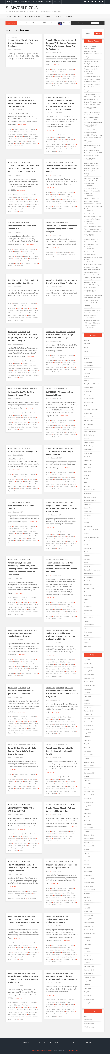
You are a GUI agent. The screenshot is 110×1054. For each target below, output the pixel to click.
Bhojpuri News (88, 391)
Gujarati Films (88, 468)
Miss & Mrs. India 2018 (91, 530)
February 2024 (88, 755)
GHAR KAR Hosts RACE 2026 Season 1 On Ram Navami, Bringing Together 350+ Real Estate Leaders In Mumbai (93, 204)
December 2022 (89, 791)
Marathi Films (88, 526)
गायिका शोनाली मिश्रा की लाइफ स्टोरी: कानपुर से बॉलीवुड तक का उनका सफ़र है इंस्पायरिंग (92, 323)
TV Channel (40, 1)
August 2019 (88, 937)
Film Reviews (88, 457)
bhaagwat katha (50, 249)
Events (86, 428)
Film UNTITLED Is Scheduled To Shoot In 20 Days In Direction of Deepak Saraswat (22, 857)
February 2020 (88, 915)
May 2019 (87, 948)
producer (66, 83)
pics (61, 83)
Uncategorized (12, 37)
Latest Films (88, 508)
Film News (55, 71)
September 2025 (89, 685)
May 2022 (87, 817)
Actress (53, 68)
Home (8, 1)
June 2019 (87, 944)
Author (86, 376)
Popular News (88, 581)
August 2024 (88, 733)
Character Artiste (63, 820)
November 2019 (89, 926)
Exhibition (87, 438)
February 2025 (88, 711)
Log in (86, 1016)
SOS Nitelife (88, 606)
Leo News (87, 519)
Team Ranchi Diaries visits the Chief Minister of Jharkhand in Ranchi (59, 741)
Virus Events (88, 639)
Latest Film (87, 504)
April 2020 (87, 908)
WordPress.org (89, 1027)
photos (56, 83)
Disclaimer (57, 1)
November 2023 (89, 765)
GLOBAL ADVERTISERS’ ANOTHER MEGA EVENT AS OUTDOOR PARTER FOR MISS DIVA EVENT (23, 167)
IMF (85, 482)
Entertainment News (27, 1)
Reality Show (88, 584)
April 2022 (87, 820)
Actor (86, 347)
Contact (48, 1)
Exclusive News (61, 327)
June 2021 (87, 857)
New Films (87, 559)
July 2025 (87, 693)
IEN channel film (22, 884)
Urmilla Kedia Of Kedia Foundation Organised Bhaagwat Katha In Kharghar (61, 226)
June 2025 (87, 696)
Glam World (87, 464)
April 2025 (87, 703)
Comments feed (89, 1023)
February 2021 (88, 871)
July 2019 (87, 941)
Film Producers (88, 453)
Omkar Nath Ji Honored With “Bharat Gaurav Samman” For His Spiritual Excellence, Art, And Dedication (93, 230)
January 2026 (88, 671)
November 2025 (89, 678)
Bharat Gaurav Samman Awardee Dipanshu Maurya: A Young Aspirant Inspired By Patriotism (92, 217)
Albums (86, 358)
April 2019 (87, 952)
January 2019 (88, 962)
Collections (87, 406)
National (86, 544)
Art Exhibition (88, 365)
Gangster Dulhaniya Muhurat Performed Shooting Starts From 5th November (61, 502)
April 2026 (87, 660)
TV (85, 628)
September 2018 (89, 977)
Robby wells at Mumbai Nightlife (22, 446)
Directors (73, 820)
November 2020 (89, 882)
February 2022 (88, 828)
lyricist (64, 78)
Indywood (87, 486)
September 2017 (89, 999)
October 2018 (88, 973)
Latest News (60, 37)
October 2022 (88, 798)
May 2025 (87, 700)
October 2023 (88, 769)
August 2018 (88, 981)
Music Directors (89, 541)
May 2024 (87, 744)
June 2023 (87, 784)
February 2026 (88, 667)
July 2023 (87, 780)
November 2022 (89, 795)
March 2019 (88, 955)
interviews (57, 76)
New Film (87, 555)
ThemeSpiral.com (73, 1050)
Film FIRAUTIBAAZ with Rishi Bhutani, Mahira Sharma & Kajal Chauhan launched (22, 102)
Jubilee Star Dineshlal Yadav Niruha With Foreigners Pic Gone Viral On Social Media (60, 628)
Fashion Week (88, 449)
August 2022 (88, 806)
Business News (89, 398)
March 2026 (88, 663)
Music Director (60, 80)
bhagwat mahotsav (63, 249)
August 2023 (88, 776)
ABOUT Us (16, 1)
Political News (88, 577)
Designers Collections (91, 409)
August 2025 (88, 689)
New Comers (70, 80)
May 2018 (87, 992)
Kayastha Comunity (90, 497)
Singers (56, 829)
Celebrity (71, 68)
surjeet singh (32, 886)
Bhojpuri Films (62, 68)
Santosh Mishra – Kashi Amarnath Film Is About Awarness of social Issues (61, 167)
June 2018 (87, 988)
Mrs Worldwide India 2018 (92, 537)
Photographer (88, 573)
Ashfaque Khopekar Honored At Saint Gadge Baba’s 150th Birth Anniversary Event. (91, 286)
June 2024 (87, 740)
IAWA (86, 479)
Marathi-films (71, 78)
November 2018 (89, 970)
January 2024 (88, 758)
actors (48, 68)
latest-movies (56, 78)
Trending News (89, 624)
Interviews (87, 493)
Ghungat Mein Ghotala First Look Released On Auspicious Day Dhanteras (23, 43)
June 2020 (87, 900)
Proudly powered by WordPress (41, 1050)
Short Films (87, 595)
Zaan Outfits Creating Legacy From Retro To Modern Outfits (91, 180)
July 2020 (87, 897)
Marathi (86, 522)
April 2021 (87, 864)
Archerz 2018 (88, 362)
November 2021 (89, 838)
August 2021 (88, 849)
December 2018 (89, 966)
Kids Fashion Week (90, 500)
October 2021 (88, 842)
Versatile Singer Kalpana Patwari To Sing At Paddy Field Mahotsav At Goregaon (23, 966)
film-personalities (52, 822)
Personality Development (92, 570)
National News (88, 548)
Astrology (87, 373)
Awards (86, 380)
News (28, 96)
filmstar (57, 73)
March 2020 (88, 911)
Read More (12, 61)
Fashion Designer (89, 446)
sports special (88, 617)
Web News (87, 643)
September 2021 (89, 846)
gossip (64, 73)
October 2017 (88, 995)
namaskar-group (21, 886)
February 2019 (88, 959)
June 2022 (87, 813)
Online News (88, 566)
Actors (86, 351)
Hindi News (87, 475)
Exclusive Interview (90, 431)
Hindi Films (70, 73)
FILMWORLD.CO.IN (22, 7)
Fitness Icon (88, 460)
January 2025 (88, 714)
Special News (69, 37)
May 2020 (87, 904)
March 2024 (88, 751)
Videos (67, 96)
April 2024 (87, 747)
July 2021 (87, 853)
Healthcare (87, 471)
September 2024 (89, 729)
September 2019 (89, 933)
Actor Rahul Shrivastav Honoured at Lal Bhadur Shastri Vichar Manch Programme (62, 685)
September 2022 (89, 802)
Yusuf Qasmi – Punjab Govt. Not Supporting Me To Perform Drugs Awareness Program (23, 333)
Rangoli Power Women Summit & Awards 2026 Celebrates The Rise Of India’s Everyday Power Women (91, 168)
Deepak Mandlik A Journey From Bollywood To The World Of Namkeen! (92, 312)
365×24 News (88, 344)
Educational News (89, 417)
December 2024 (89, 718)
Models (86, 533)
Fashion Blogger (89, 442)
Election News (88, 420)
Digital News (88, 413)
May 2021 (87, 860)
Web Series (87, 646)
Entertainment (88, 424)
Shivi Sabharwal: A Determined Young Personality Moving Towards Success (93, 255)
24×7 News (87, 340)
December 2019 (89, 922)
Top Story (87, 621)
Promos (73, 83)
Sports (86, 614)
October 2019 (88, 930)
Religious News (89, 588)
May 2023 (87, 787)
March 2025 (88, 707)
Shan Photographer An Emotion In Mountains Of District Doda (92, 191)
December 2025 (89, 674)
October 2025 (88, 682)
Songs (86, 603)
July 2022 (87, 809)
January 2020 (88, 919)
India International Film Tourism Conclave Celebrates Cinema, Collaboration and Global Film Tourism (36, 23)
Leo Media (87, 515)
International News (90, 490)
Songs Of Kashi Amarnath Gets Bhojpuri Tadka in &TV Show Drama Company (22, 741)
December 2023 (89, 762)
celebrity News (89, 402)
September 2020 (89, 890)
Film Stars (63, 71)
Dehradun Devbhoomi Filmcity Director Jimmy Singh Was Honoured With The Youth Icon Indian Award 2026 (92, 66)
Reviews (86, 592)
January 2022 (88, 831)
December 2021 (89, 835)
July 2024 (87, 736)
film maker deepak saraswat (23, 882)
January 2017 (88, 1003)
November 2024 (89, 722)
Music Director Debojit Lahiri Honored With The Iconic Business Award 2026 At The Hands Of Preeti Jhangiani (93, 300)
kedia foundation (62, 251)
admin (9, 49)
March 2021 (88, 868)
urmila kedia (54, 253)
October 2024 (88, 725)
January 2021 (88, 875)
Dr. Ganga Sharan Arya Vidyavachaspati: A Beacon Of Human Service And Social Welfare (92, 243)
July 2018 (87, 984)
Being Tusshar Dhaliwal (91, 384)
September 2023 (89, 773)
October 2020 (88, 886)
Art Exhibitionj (88, 369)
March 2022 (88, 824)
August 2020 (88, 893)
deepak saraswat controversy (17, 879)
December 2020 (89, 879)
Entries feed (88, 1019)
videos (60, 85)
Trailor (54, 85)
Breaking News (50, 37)
